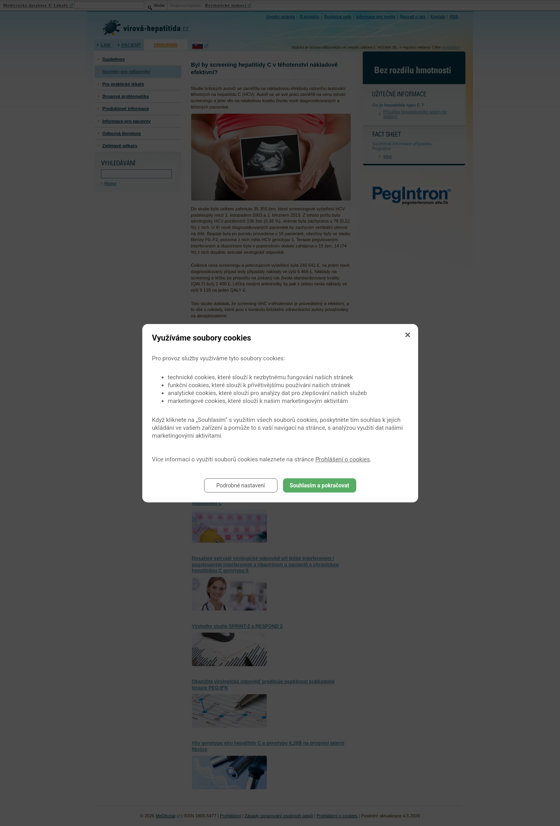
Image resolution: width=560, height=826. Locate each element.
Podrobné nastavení (240, 485)
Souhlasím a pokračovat (319, 485)
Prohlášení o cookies (342, 459)
